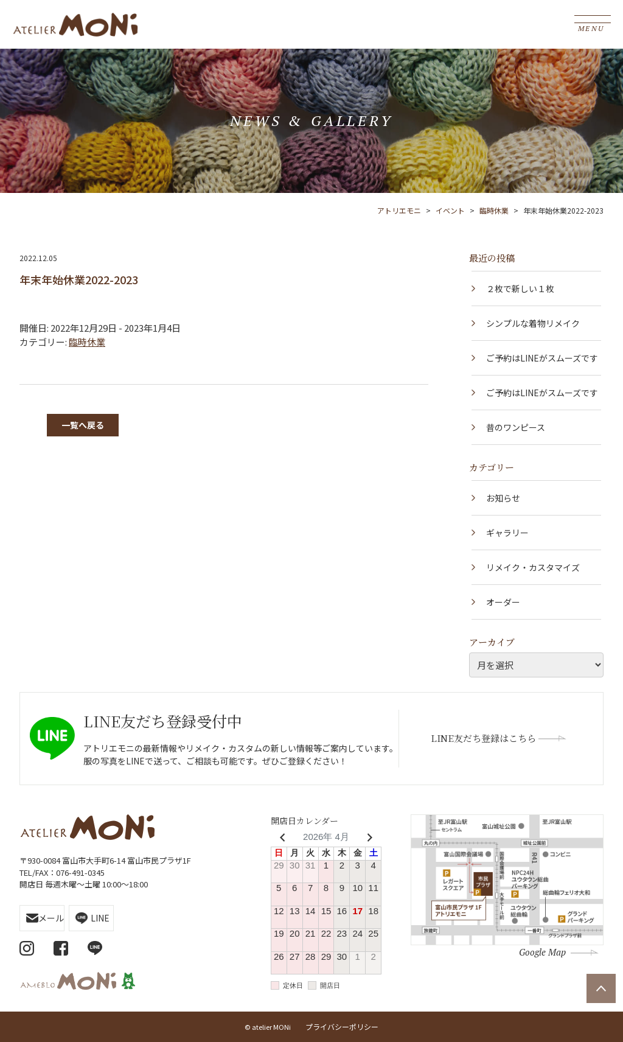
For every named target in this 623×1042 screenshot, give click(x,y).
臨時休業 (87, 341)
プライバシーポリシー (341, 1026)
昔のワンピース (515, 427)
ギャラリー (507, 532)
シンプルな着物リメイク (533, 323)
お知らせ (503, 498)
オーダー (503, 602)
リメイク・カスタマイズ (533, 567)
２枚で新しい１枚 (520, 288)
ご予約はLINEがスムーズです (542, 358)
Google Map (542, 952)
